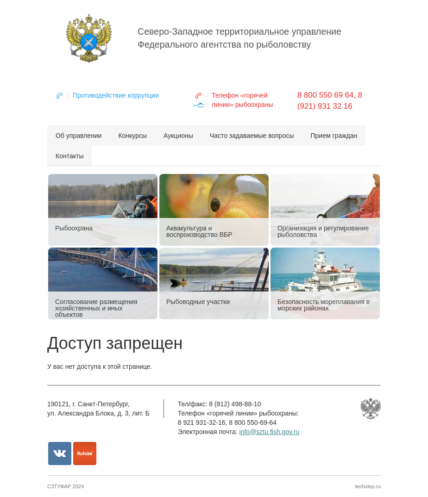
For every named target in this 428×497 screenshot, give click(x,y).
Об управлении (78, 135)
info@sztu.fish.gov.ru (269, 431)
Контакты (69, 156)
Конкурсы (132, 135)
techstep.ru (368, 486)
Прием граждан (334, 135)
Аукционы (178, 135)
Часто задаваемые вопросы (252, 135)
